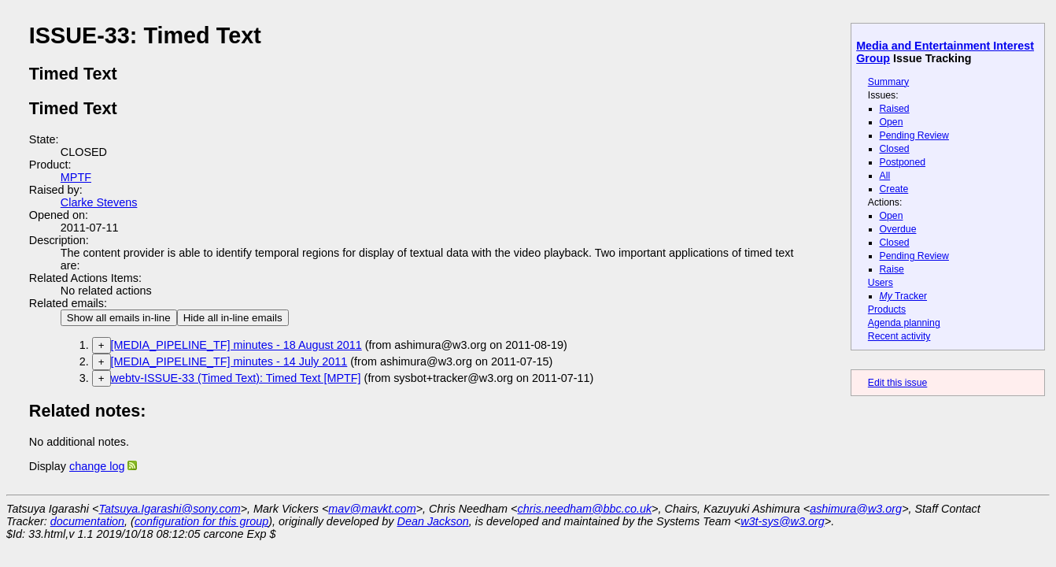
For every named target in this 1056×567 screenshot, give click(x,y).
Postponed (903, 162)
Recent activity (899, 336)
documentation (87, 521)
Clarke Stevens (99, 202)
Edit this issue (897, 382)
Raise (892, 269)
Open (891, 122)
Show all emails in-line (119, 318)
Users (880, 282)
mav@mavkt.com (371, 508)
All (885, 175)
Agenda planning (904, 322)
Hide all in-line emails (232, 318)
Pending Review (914, 135)
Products (887, 309)
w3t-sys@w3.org (782, 521)
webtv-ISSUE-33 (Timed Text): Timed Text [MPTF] (236, 378)
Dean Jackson (433, 521)
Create (894, 189)
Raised (895, 108)
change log (96, 466)
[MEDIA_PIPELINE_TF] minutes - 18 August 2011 (236, 345)
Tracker (904, 296)
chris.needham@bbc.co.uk (585, 508)
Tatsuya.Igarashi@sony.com (169, 508)
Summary (888, 81)
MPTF (76, 177)
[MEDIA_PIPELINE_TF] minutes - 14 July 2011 (229, 361)
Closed (895, 148)
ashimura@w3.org (856, 508)
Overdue (898, 229)
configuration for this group (201, 521)
